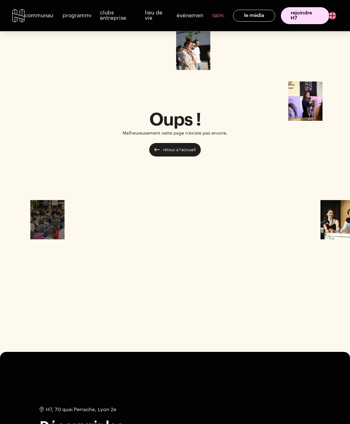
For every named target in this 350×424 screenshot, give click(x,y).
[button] (39, 16)
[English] (332, 15)
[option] (331, 15)
